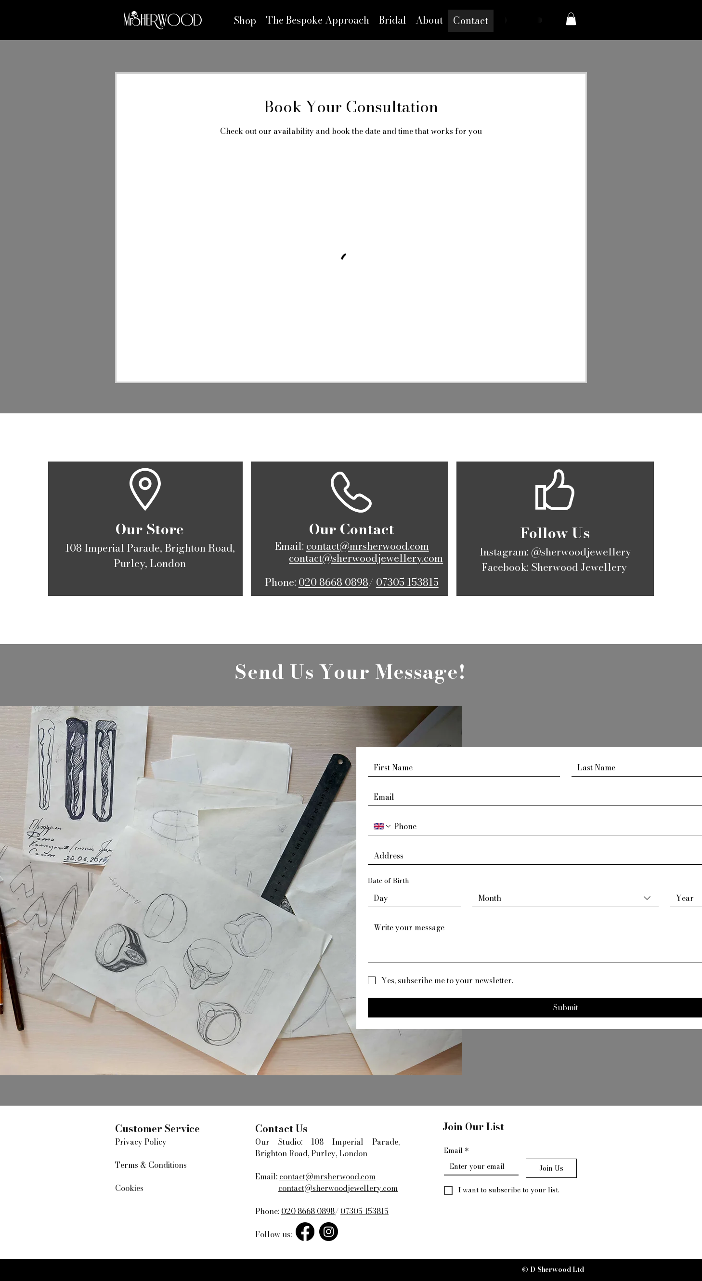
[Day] (411, 898)
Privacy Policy (141, 1142)
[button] (571, 19)
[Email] (478, 1167)
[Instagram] (328, 1231)
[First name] (461, 767)
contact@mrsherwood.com (367, 546)
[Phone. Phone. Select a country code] (383, 826)
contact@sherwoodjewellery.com (366, 558)
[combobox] (565, 898)
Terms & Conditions (151, 1165)
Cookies (129, 1188)
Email (456, 1151)
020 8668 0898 (333, 582)
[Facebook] (305, 1231)
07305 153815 (407, 582)
